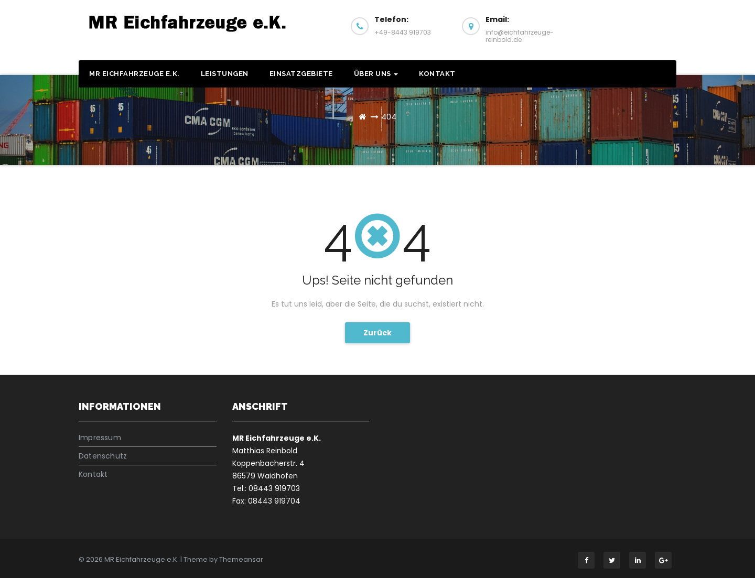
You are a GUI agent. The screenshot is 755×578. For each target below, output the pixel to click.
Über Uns (376, 74)
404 (388, 116)
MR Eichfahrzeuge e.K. (134, 74)
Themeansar (241, 559)
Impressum (100, 437)
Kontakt (437, 74)
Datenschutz (103, 456)
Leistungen (225, 74)
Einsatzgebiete (301, 74)
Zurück (377, 333)
